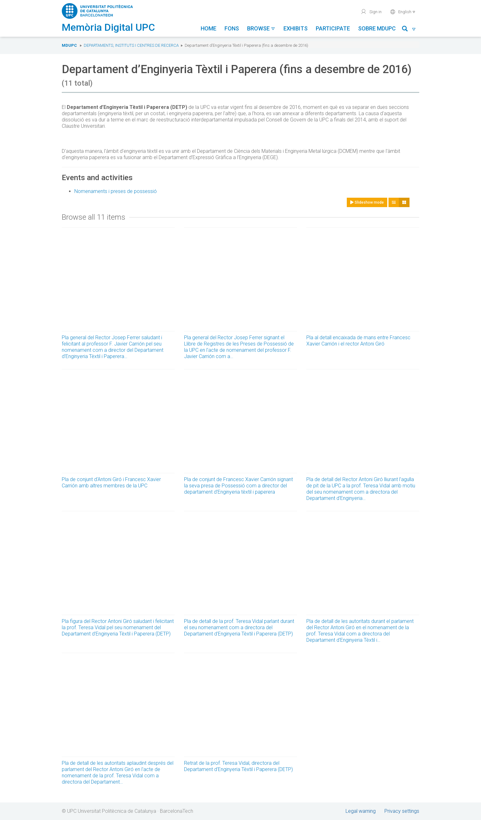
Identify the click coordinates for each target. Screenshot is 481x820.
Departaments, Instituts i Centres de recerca (131, 45)
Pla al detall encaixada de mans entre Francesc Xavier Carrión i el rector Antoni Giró (358, 341)
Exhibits (295, 28)
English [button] (402, 11)
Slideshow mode (367, 202)
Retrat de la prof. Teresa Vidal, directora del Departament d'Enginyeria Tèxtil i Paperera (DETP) (238, 766)
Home (208, 28)
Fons (232, 28)
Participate (333, 28)
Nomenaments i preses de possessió (115, 191)
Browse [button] (261, 28)
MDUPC (69, 45)
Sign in (371, 11)
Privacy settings (401, 811)
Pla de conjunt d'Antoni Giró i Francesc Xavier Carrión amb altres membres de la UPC (111, 482)
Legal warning (361, 811)
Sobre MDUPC (377, 28)
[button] (409, 30)
